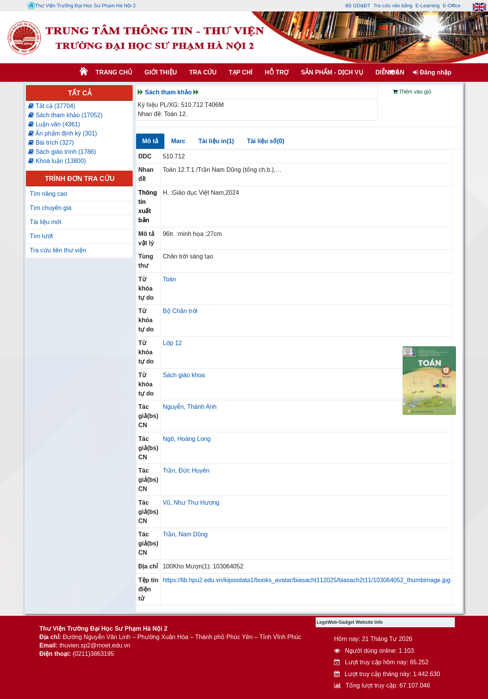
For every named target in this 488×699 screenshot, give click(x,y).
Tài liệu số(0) (265, 141)
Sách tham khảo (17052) (65, 115)
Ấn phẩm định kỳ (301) (62, 133)
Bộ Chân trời (180, 311)
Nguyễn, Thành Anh (190, 407)
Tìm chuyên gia (50, 208)
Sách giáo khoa (184, 375)
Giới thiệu (160, 72)
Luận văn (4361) (54, 124)
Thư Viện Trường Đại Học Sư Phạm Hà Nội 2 (81, 6)
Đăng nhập (432, 72)
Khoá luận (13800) (57, 161)
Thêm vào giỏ (412, 92)
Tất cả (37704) (51, 106)
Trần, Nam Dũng (185, 534)
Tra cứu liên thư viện (58, 250)
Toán (169, 279)
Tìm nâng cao (48, 193)
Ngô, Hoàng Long (186, 439)
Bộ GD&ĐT (358, 5)
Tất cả (79, 93)
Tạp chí (240, 72)
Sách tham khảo (168, 92)
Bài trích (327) (51, 142)
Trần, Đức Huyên (186, 470)
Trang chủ (114, 72)
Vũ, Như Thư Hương (191, 502)
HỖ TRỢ (277, 72)
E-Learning (428, 5)
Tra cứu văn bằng (392, 5)
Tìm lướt (41, 236)
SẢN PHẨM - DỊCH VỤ (331, 72)
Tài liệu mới (45, 222)
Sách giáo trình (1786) (62, 152)
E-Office (452, 5)
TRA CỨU (203, 72)
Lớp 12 (172, 343)
